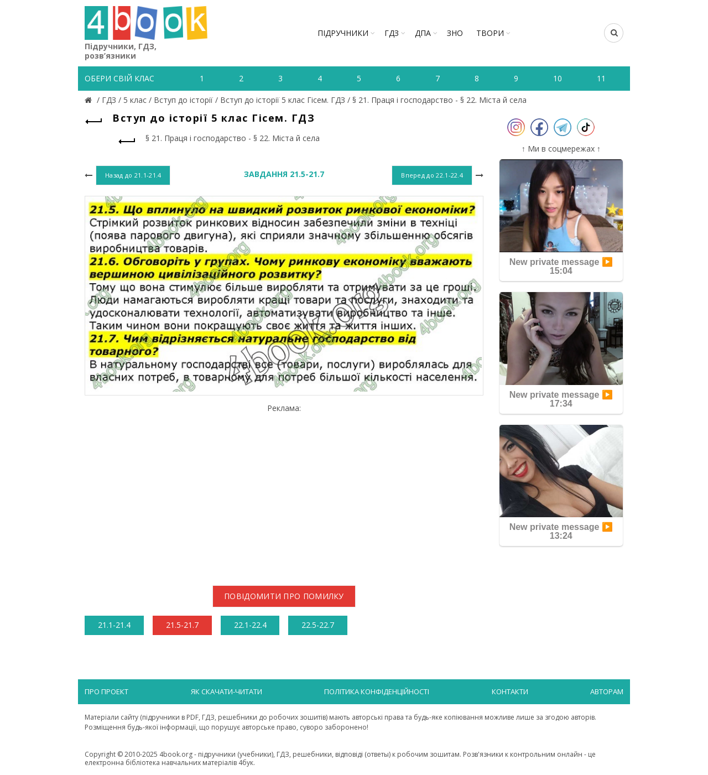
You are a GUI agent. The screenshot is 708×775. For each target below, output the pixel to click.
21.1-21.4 (114, 625)
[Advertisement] (284, 490)
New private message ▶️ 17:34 (561, 399)
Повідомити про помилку (284, 596)
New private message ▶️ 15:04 (561, 266)
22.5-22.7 (317, 625)
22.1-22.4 (250, 625)
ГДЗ (391, 33)
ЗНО (455, 33)
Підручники (342, 33)
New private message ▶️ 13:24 (561, 531)
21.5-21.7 (182, 625)
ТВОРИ (490, 33)
